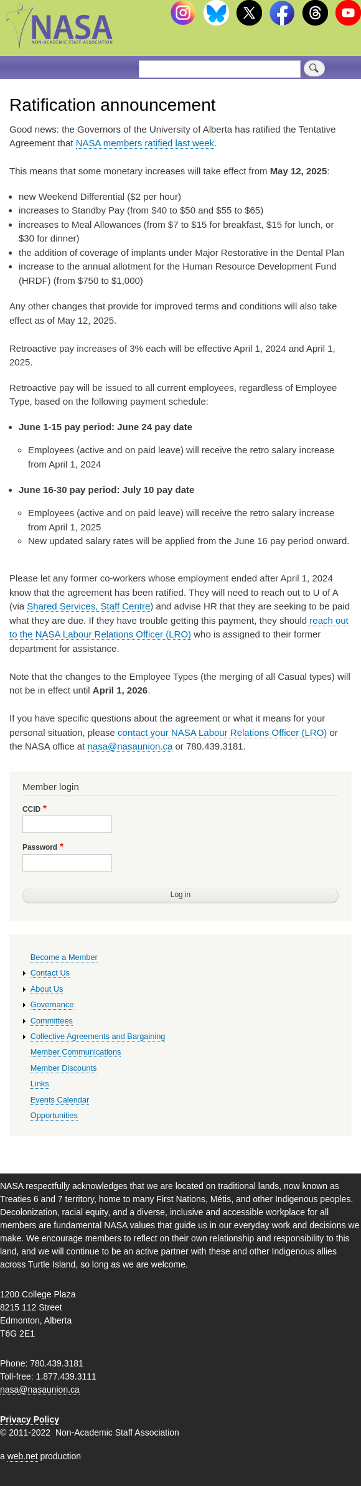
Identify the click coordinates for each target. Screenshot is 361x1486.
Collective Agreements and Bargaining (98, 1036)
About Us (46, 989)
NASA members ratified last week (145, 143)
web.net (22, 1456)
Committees (51, 1020)
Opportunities (54, 1115)
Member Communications (75, 1051)
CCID (31, 809)
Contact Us (50, 972)
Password (39, 847)
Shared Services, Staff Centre (88, 606)
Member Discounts (63, 1068)
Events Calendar (60, 1099)
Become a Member (64, 957)
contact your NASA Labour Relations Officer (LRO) (222, 732)
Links (39, 1083)
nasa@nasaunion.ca (130, 746)
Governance (52, 1004)
